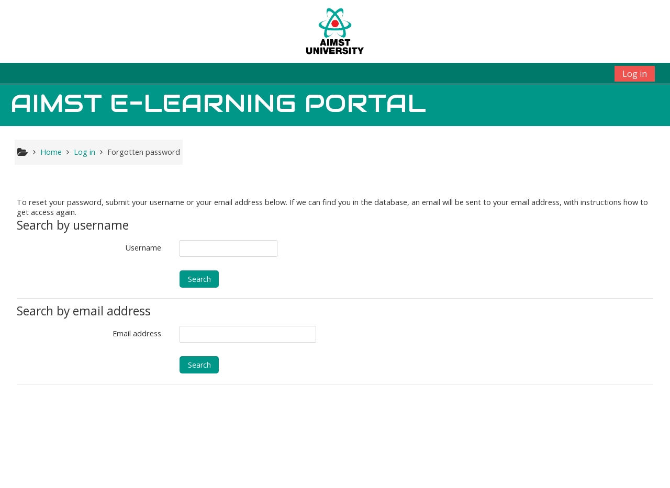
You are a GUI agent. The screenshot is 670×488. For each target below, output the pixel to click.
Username (143, 248)
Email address (137, 333)
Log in (634, 74)
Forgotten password (143, 152)
